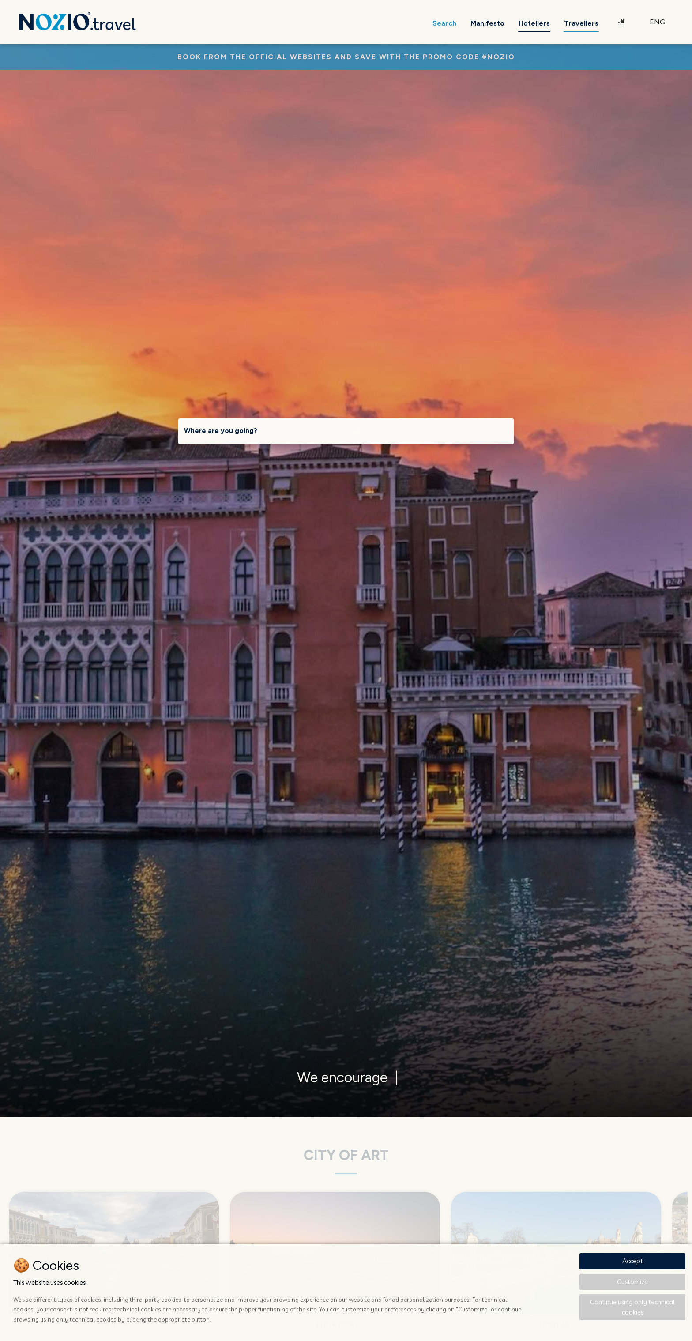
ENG (658, 22)
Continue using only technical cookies (632, 1307)
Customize (632, 1281)
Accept (632, 1261)
